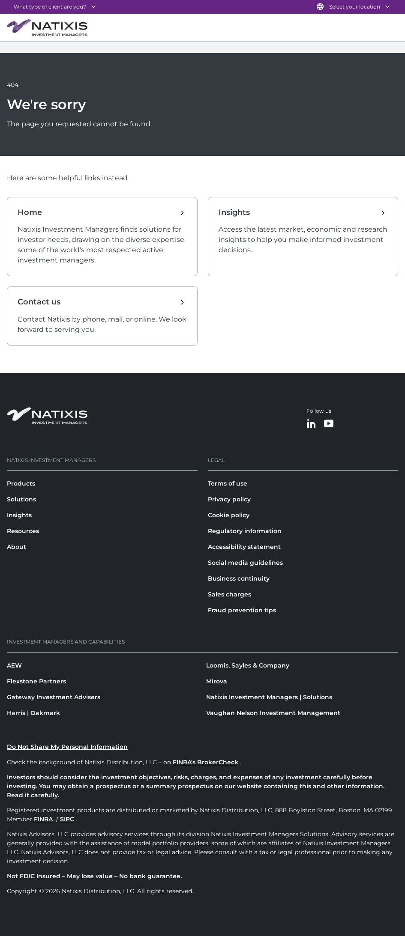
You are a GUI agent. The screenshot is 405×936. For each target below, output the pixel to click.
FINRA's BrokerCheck (205, 762)
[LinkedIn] (311, 424)
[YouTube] (329, 424)
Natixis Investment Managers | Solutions (269, 697)
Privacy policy (229, 499)
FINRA (43, 819)
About (16, 547)
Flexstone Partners (36, 681)
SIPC (67, 819)
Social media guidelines (245, 562)
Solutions (21, 499)
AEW (14, 665)
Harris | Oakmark (33, 713)
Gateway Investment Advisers (53, 697)
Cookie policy (228, 515)
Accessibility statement (244, 547)
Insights (19, 515)
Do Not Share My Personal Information (67, 747)
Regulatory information (245, 531)
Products (21, 483)
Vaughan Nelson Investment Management (273, 713)
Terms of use (227, 483)
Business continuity (239, 578)
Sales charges (229, 594)
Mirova (216, 681)
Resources (23, 531)
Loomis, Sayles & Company (247, 665)
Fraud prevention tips (242, 610)
